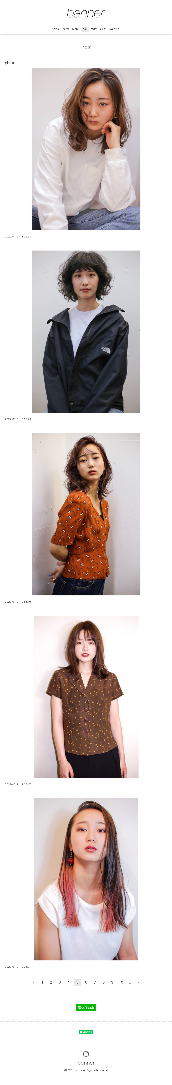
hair (85, 29)
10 (121, 982)
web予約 (115, 29)
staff (94, 29)
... (130, 982)
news (65, 29)
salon (103, 29)
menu (75, 29)
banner (86, 1063)
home (55, 29)
